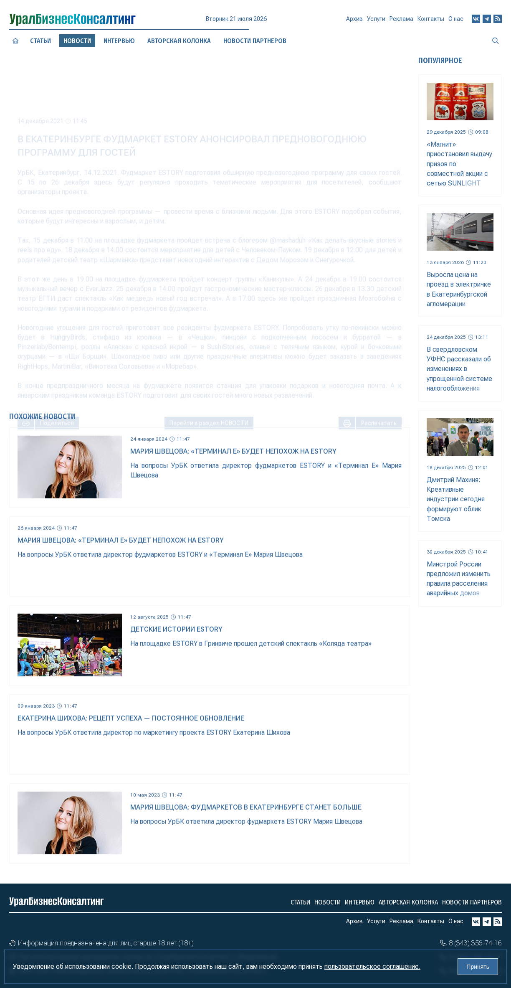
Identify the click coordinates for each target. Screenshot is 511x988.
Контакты (430, 21)
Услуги (376, 22)
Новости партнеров (472, 902)
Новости (327, 902)
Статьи (40, 41)
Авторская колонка (408, 902)
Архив (354, 22)
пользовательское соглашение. (372, 966)
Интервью (119, 40)
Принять (477, 966)
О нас (455, 20)
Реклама (401, 21)
